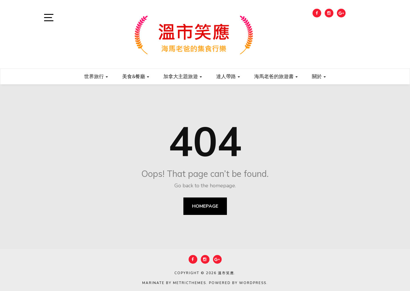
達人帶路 (228, 76)
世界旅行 (96, 76)
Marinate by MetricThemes (174, 283)
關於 (319, 76)
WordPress (252, 283)
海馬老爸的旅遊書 (276, 76)
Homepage (205, 206)
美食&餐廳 (135, 76)
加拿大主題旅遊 (182, 76)
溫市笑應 (226, 273)
